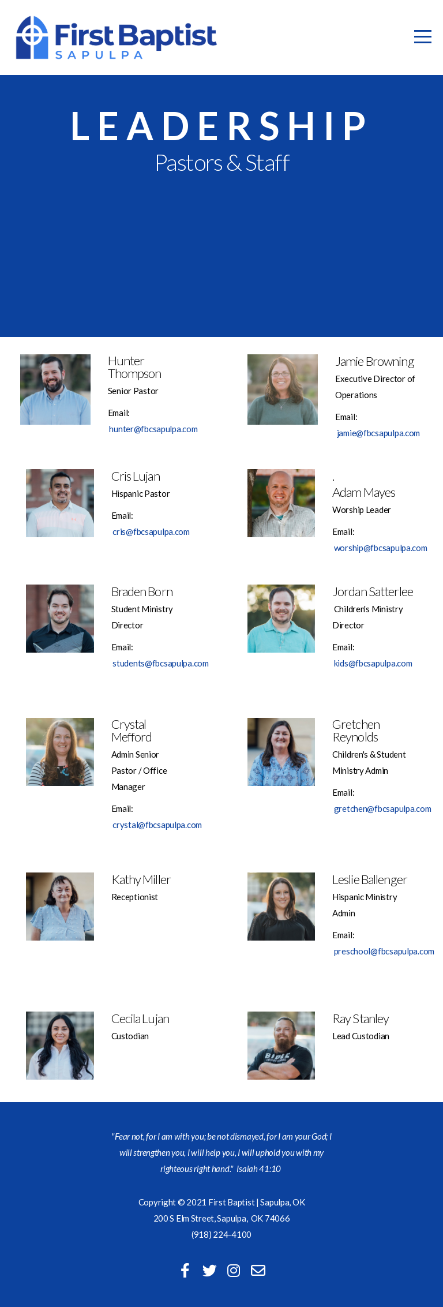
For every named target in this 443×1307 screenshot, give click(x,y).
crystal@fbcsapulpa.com (157, 824)
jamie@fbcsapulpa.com (378, 433)
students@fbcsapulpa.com (160, 663)
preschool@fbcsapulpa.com (384, 951)
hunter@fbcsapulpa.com (153, 429)
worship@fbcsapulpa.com (380, 547)
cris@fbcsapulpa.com (151, 531)
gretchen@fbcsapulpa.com (382, 808)
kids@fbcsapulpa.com (373, 663)
